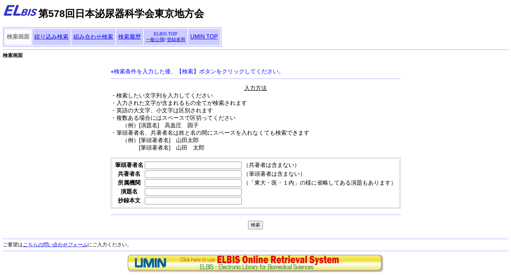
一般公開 (155, 39)
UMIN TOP (204, 37)
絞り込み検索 (51, 37)
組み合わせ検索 (93, 37)
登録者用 (176, 39)
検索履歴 (129, 37)
